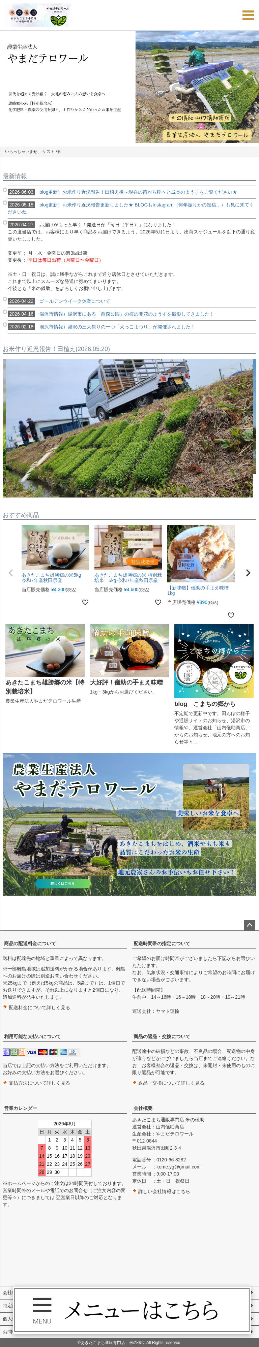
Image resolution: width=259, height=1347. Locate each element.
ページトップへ (249, 925)
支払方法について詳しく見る (36, 1083)
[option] (129, 87)
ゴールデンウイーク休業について (59, 301)
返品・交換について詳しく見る (168, 1083)
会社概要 (143, 1108)
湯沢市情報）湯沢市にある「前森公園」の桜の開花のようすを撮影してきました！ (111, 314)
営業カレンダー (20, 1108)
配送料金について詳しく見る (36, 1007)
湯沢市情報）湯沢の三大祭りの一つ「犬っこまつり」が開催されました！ (101, 326)
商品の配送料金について (30, 943)
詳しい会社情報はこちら (161, 1191)
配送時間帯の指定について (162, 943)
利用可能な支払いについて (32, 1036)
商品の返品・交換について (162, 1036)
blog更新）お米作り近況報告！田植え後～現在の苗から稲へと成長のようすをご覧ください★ (122, 192)
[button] (11, 573)
